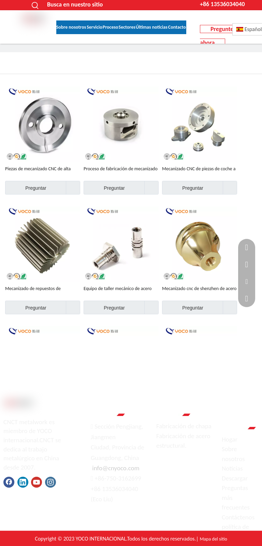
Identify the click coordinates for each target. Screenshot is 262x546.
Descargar (235, 478)
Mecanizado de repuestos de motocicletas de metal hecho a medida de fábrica (42, 289)
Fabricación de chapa (184, 426)
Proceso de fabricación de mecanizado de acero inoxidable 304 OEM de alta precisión (121, 169)
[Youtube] (36, 482)
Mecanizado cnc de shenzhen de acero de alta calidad (199, 289)
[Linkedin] (22, 482)
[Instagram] (50, 482)
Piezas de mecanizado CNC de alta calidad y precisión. (38, 169)
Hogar (229, 439)
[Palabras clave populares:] (35, 5)
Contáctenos (238, 517)
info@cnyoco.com (115, 468)
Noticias (232, 468)
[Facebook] (8, 482)
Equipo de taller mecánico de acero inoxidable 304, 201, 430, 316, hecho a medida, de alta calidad (121, 289)
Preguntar (25, 188)
